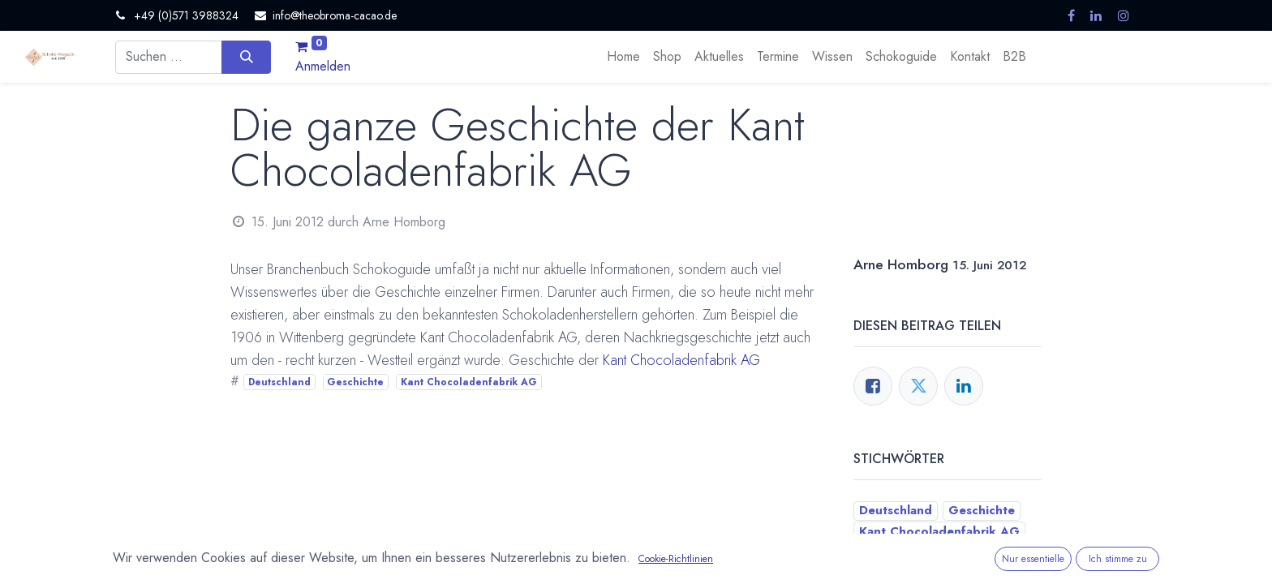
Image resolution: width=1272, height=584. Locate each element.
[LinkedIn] (963, 386)
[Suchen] (246, 57)
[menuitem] (623, 57)
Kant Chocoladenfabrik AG (681, 360)
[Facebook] (872, 386)
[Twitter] (918, 386)
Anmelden (322, 66)
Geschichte (355, 382)
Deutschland (279, 382)
